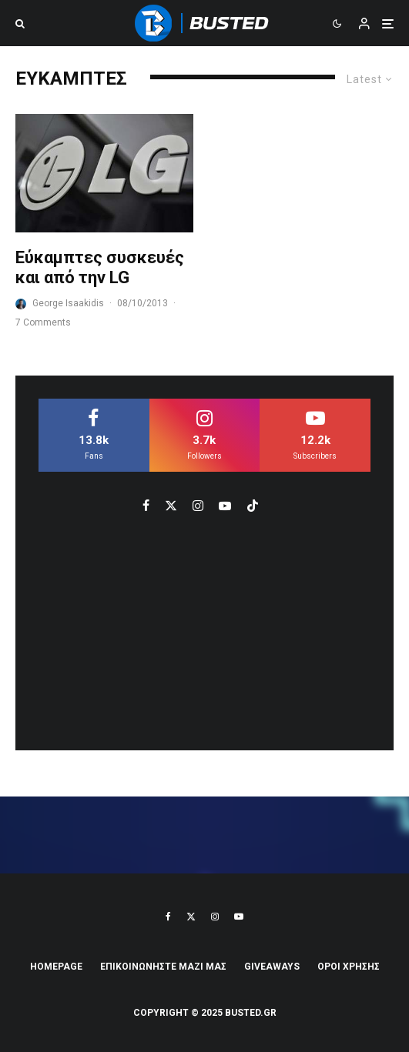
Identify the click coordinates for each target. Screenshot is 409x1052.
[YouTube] (238, 916)
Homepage (56, 966)
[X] (191, 916)
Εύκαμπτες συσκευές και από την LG (99, 267)
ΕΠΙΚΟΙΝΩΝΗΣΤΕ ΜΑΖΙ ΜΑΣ (163, 966)
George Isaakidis (68, 303)
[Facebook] (168, 916)
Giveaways (272, 966)
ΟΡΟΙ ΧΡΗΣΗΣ (348, 966)
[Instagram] (214, 916)
